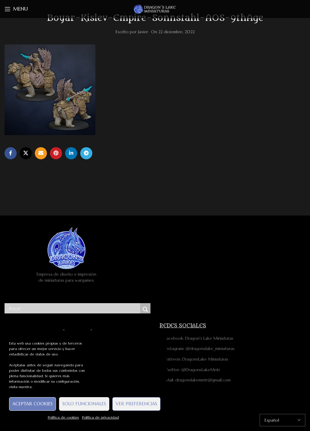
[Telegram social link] (86, 153)
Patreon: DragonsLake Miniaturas (194, 359)
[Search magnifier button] (145, 309)
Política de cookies (63, 417)
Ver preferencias (136, 404)
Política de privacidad (100, 417)
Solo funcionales (84, 404)
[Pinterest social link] (56, 153)
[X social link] (26, 153)
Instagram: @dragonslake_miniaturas (197, 348)
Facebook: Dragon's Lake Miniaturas (196, 338)
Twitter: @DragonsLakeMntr (190, 369)
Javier (143, 31)
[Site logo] (155, 8)
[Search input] (74, 308)
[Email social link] (41, 153)
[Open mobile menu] (16, 9)
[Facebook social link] (11, 153)
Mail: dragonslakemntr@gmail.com (195, 380)
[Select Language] (282, 420)
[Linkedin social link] (71, 153)
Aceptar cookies (32, 404)
